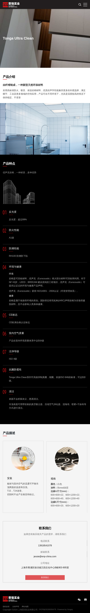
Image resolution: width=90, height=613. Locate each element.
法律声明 (17, 606)
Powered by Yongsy (68, 610)
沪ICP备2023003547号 (49, 610)
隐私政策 (7, 606)
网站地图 (28, 606)
